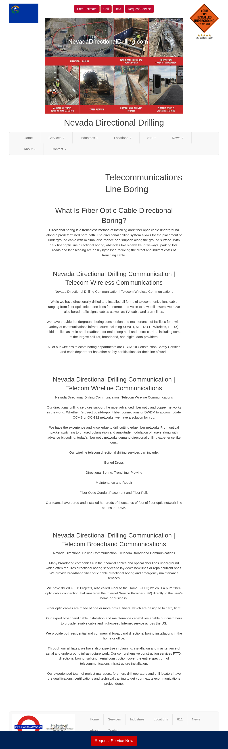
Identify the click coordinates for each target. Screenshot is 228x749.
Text (118, 9)
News (178, 138)
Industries (89, 138)
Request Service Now (114, 741)
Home (28, 138)
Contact (59, 149)
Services (57, 138)
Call (106, 9)
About (30, 149)
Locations (122, 138)
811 (151, 138)
